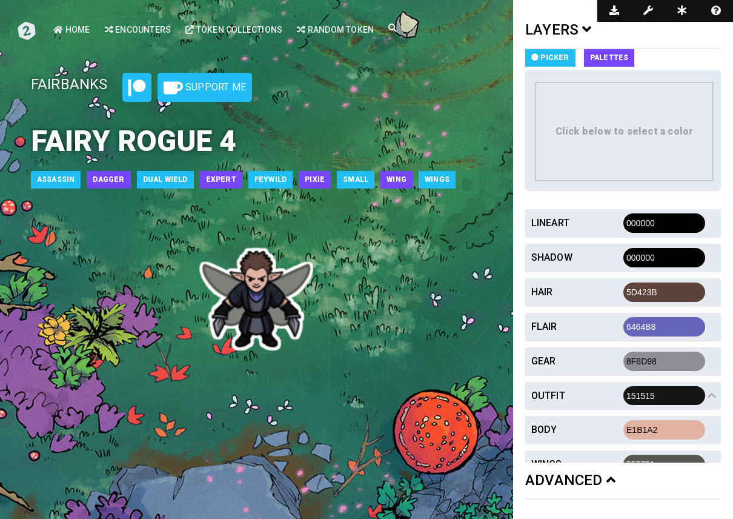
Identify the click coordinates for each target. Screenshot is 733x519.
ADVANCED (570, 480)
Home (71, 30)
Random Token (335, 30)
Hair (542, 292)
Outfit (548, 395)
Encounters (138, 30)
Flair (544, 326)
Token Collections (233, 30)
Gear (543, 361)
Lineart (550, 223)
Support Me (205, 88)
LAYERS (558, 29)
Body (544, 429)
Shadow (551, 257)
